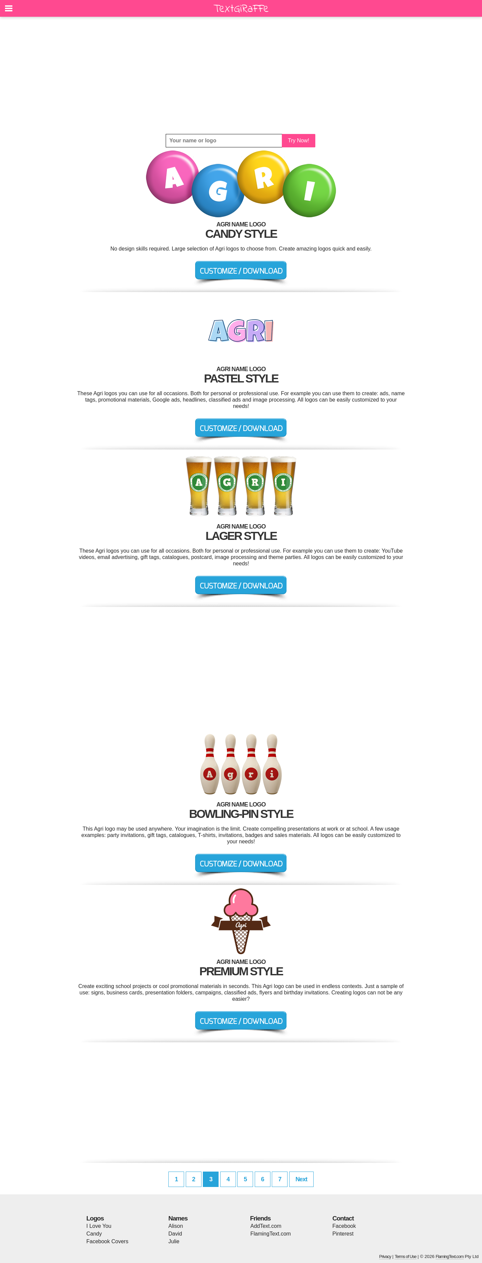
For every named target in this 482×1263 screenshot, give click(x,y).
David (175, 1234)
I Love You (98, 1226)
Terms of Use (405, 1256)
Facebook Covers (107, 1241)
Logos (95, 1218)
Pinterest (342, 1234)
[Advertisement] (241, 75)
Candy (94, 1234)
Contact (343, 1218)
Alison (175, 1226)
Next (301, 1179)
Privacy (385, 1256)
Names (177, 1218)
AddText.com (265, 1226)
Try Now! (298, 140)
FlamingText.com (270, 1234)
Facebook (344, 1226)
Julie (173, 1241)
